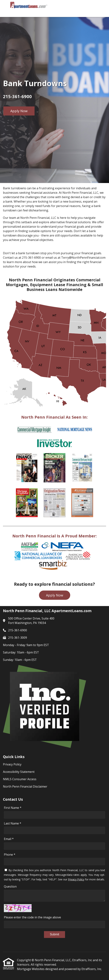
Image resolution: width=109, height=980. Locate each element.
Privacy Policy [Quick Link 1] (12, 764)
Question (10, 886)
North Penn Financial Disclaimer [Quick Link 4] (25, 786)
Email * (9, 839)
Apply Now (19, 111)
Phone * (9, 855)
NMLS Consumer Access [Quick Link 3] (19, 779)
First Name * (12, 808)
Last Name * (12, 823)
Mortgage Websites (31, 969)
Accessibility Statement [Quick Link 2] (19, 772)
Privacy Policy (76, 879)
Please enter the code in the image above (32, 917)
